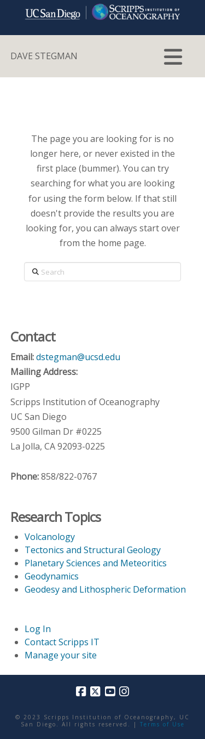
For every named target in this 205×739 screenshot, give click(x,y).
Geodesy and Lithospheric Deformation (105, 589)
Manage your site (61, 655)
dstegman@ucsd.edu (78, 357)
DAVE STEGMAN (44, 56)
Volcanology (50, 537)
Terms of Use (162, 724)
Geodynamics (52, 576)
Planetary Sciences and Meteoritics (96, 563)
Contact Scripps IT (62, 642)
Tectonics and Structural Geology (93, 550)
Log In (38, 629)
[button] (173, 57)
